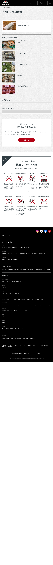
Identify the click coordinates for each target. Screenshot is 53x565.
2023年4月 (6, 272)
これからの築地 (5, 541)
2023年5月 (6, 268)
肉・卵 (45, 507)
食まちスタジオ (23, 456)
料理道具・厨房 (5, 513)
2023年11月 (6, 244)
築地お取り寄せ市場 (16, 556)
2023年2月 (6, 279)
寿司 (3, 531)
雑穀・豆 (17, 496)
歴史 (12, 541)
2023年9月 (6, 252)
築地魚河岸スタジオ (33, 456)
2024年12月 (6, 201)
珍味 (11, 502)
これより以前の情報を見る (9, 314)
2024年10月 (6, 205)
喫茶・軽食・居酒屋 (19, 531)
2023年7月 (6, 260)
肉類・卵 (5, 116)
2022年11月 (6, 287)
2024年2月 (6, 236)
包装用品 (20, 513)
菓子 (42, 502)
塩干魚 (34, 507)
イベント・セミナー (13, 548)
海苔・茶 (11, 496)
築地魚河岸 (15, 462)
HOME (3, 7)
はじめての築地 (47, 472)
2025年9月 (6, 170)
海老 (24, 507)
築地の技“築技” (17, 541)
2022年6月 (6, 307)
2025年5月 (6, 186)
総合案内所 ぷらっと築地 (13, 456)
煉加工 (19, 507)
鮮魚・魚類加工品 (7, 108)
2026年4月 (6, 147)
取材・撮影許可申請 (7, 549)
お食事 (11, 531)
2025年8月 (6, 174)
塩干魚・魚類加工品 (16, 484)
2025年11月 (6, 162)
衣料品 (25, 513)
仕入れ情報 (32, 3)
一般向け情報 (42, 3)
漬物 (15, 502)
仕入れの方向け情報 (7, 445)
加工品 (5, 123)
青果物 (41, 507)
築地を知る (5, 538)
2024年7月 (6, 217)
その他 (5, 135)
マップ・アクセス (44, 548)
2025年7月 (6, 178)
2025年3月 (6, 190)
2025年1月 (6, 197)
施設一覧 (4, 456)
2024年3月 (6, 233)
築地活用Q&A (23, 472)
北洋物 (15, 507)
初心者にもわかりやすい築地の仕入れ (10, 450)
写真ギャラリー (33, 541)
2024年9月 (6, 209)
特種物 (7, 507)
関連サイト (26, 556)
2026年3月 (6, 151)
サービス (5, 131)
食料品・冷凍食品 (35, 502)
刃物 (11, 513)
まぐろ (3, 484)
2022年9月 (6, 295)
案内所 (3, 525)
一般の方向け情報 (6, 469)
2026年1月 (6, 154)
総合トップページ (6, 438)
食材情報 (4, 548)
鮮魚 (11, 507)
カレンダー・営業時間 (25, 548)
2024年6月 (6, 221)
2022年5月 (6, 311)
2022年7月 (6, 303)
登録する (26, 343)
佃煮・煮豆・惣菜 (21, 502)
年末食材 (5, 104)
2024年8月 (6, 213)
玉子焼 (28, 502)
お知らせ (35, 548)
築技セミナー (42, 456)
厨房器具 (5, 127)
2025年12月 (6, 158)
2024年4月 (6, 229)
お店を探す (5, 478)
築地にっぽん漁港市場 (7, 462)
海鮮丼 (7, 531)
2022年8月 (6, 299)
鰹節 (7, 496)
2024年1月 (6, 240)
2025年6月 (6, 182)
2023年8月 (6, 256)
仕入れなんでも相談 (24, 450)
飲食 (50, 507)
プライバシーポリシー (36, 556)
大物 (3, 507)
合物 (27, 507)
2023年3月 (6, 275)
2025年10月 (6, 166)
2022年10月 (6, 291)
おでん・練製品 (5, 502)
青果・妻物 (6, 112)
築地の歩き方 (39, 472)
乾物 (4, 119)
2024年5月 (6, 225)
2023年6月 (6, 264)
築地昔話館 (25, 541)
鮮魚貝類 (8, 484)
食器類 (15, 513)
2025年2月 (6, 193)
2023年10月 (6, 248)
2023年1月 (6, 283)
